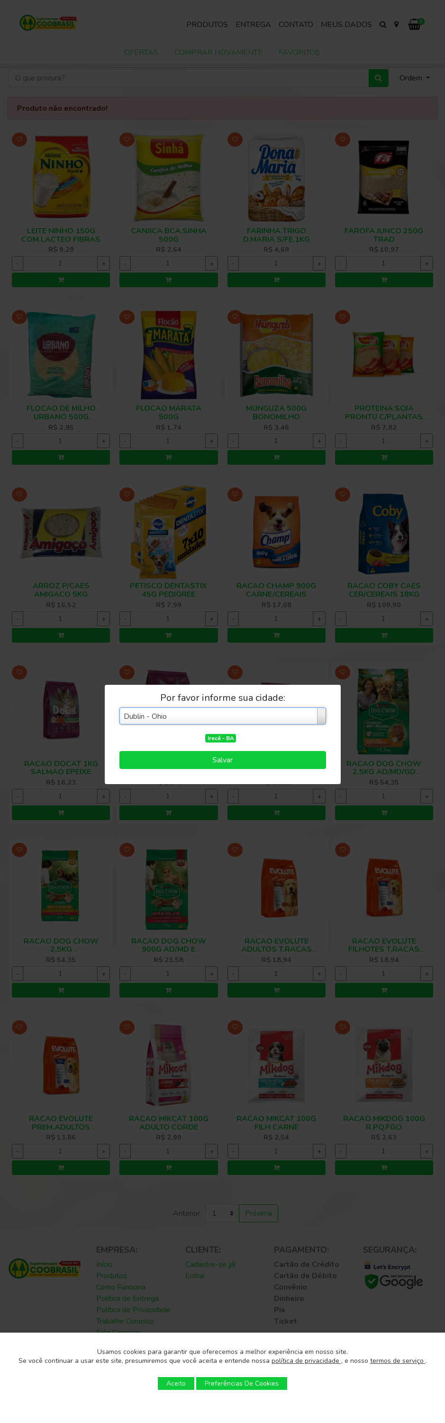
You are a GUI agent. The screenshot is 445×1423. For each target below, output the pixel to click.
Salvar (222, 760)
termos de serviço (398, 1360)
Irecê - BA (221, 738)
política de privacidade (306, 1360)
